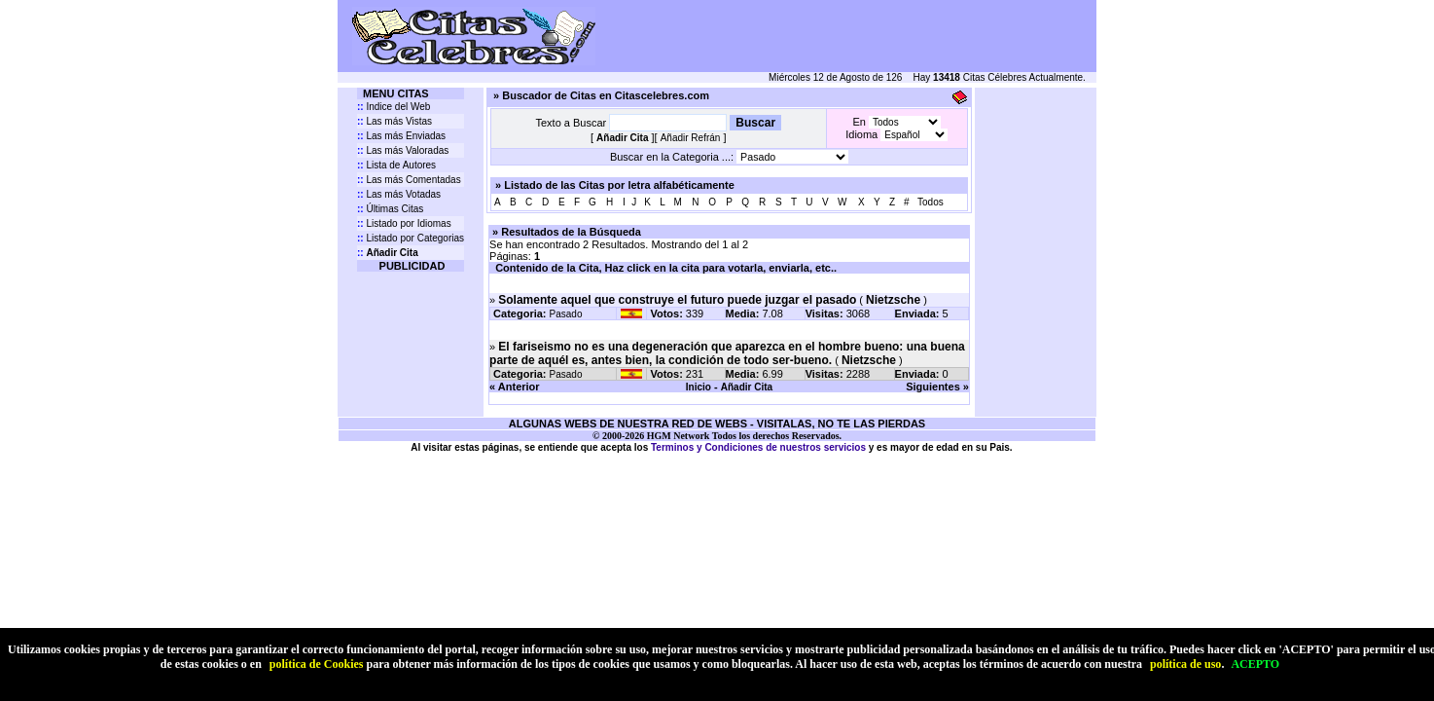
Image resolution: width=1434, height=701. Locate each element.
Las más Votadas (399, 194)
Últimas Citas (390, 208)
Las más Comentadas (409, 179)
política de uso (1185, 664)
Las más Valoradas (402, 150)
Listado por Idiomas (404, 223)
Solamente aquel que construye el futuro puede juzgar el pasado (677, 300)
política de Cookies (316, 664)
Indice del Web (393, 106)
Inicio (698, 387)
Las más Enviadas (401, 135)
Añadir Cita (746, 387)
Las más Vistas (394, 121)
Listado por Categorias (410, 238)
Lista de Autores (396, 165)
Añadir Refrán (691, 137)
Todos (930, 202)
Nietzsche (893, 300)
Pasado (566, 314)
